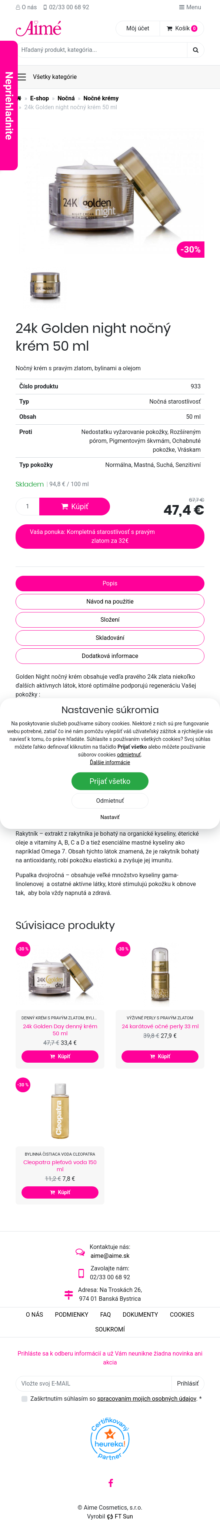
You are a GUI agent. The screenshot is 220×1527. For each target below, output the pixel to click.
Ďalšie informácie (110, 762)
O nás (26, 7)
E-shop (39, 98)
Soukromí (110, 1329)
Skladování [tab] (110, 637)
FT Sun (120, 1516)
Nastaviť (110, 817)
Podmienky (71, 1314)
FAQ (105, 1314)
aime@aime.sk (109, 1255)
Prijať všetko (110, 780)
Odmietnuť (110, 800)
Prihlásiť (188, 1383)
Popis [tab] (110, 583)
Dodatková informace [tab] (110, 655)
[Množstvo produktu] (28, 506)
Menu (190, 7)
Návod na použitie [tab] (110, 601)
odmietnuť (129, 754)
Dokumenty (140, 1314)
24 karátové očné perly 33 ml (160, 1026)
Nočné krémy (101, 98)
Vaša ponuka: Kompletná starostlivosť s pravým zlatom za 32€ (92, 536)
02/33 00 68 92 (66, 7)
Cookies (182, 1314)
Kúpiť (74, 506)
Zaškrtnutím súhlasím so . (116, 1398)
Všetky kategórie (46, 77)
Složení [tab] (109, 619)
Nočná (66, 98)
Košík (181, 28)
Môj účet (137, 28)
